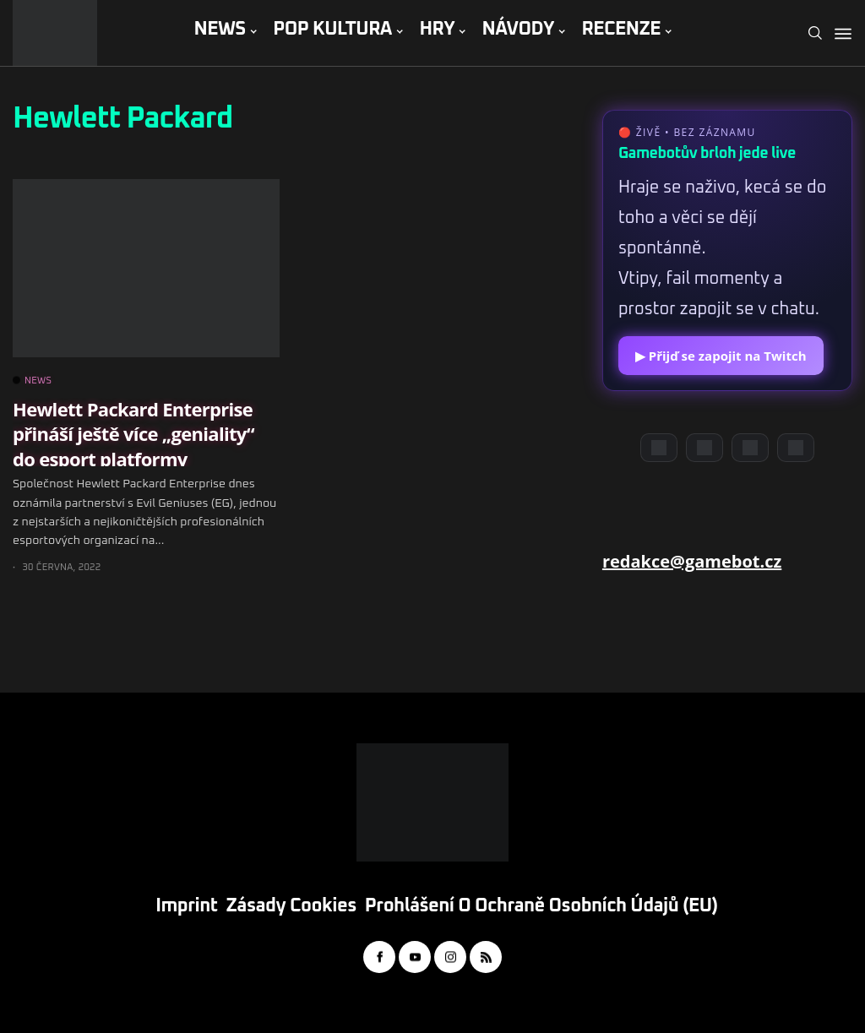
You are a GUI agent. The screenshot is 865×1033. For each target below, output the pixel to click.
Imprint (186, 906)
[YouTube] (704, 447)
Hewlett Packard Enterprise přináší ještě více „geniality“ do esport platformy (133, 433)
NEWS (219, 29)
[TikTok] (795, 447)
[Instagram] (750, 447)
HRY (436, 29)
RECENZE (621, 29)
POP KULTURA (332, 29)
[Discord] (658, 447)
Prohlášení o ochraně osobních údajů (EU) (541, 906)
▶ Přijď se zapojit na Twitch (721, 355)
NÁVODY (518, 29)
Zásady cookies (291, 906)
